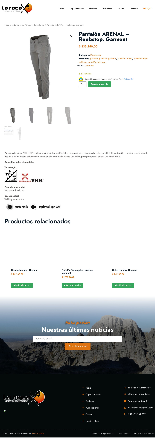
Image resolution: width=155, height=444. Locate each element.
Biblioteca (107, 8)
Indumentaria (18, 24)
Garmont (89, 65)
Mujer (29, 24)
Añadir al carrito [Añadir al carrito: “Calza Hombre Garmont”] (123, 285)
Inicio (61, 8)
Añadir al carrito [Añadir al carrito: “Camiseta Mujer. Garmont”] (21, 285)
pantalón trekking (96, 62)
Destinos (93, 8)
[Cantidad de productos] (82, 84)
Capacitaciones (77, 8)
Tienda (121, 8)
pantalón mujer (125, 58)
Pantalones (39, 24)
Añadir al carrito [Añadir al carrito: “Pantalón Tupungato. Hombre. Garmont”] (72, 285)
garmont (94, 58)
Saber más (128, 79)
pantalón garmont (107, 58)
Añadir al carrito (99, 84)
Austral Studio (38, 433)
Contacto (134, 8)
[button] (71, 36)
